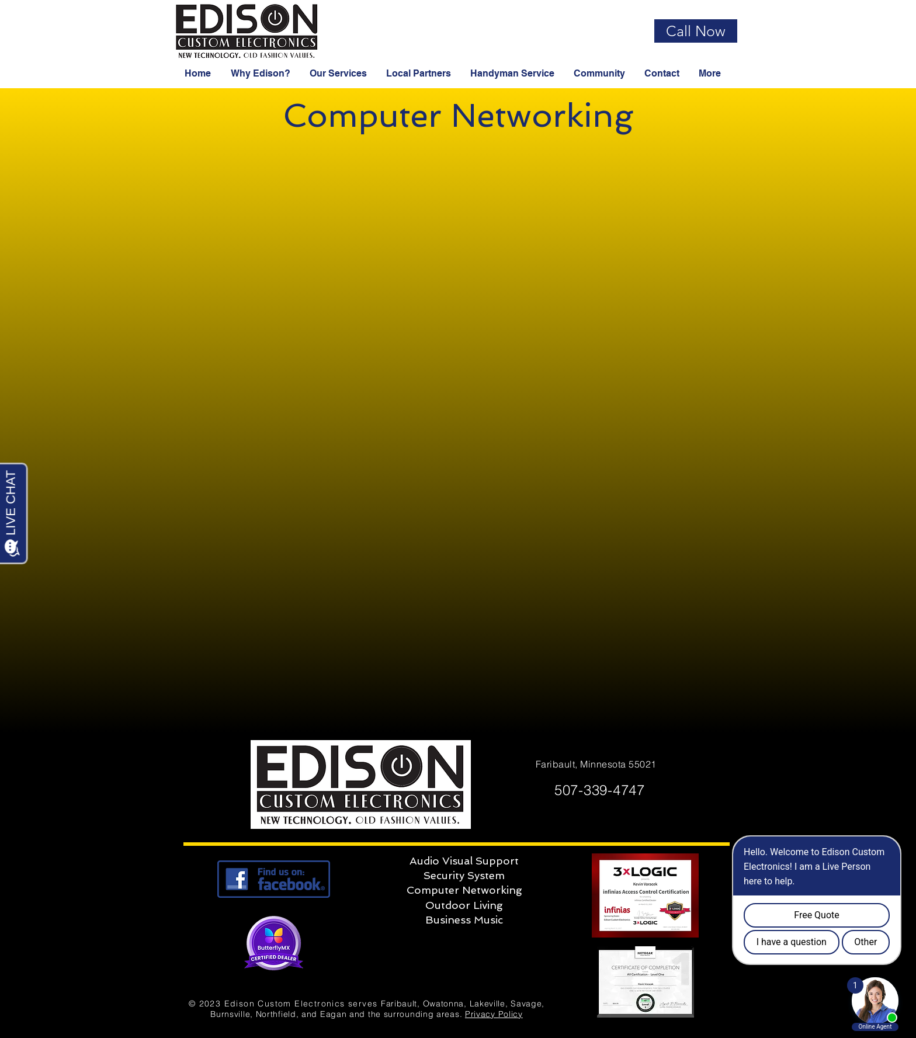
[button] (261, 73)
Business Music (464, 920)
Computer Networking (464, 890)
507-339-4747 (597, 790)
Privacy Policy (494, 1014)
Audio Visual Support (464, 861)
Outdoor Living (464, 905)
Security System (464, 875)
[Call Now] (695, 31)
